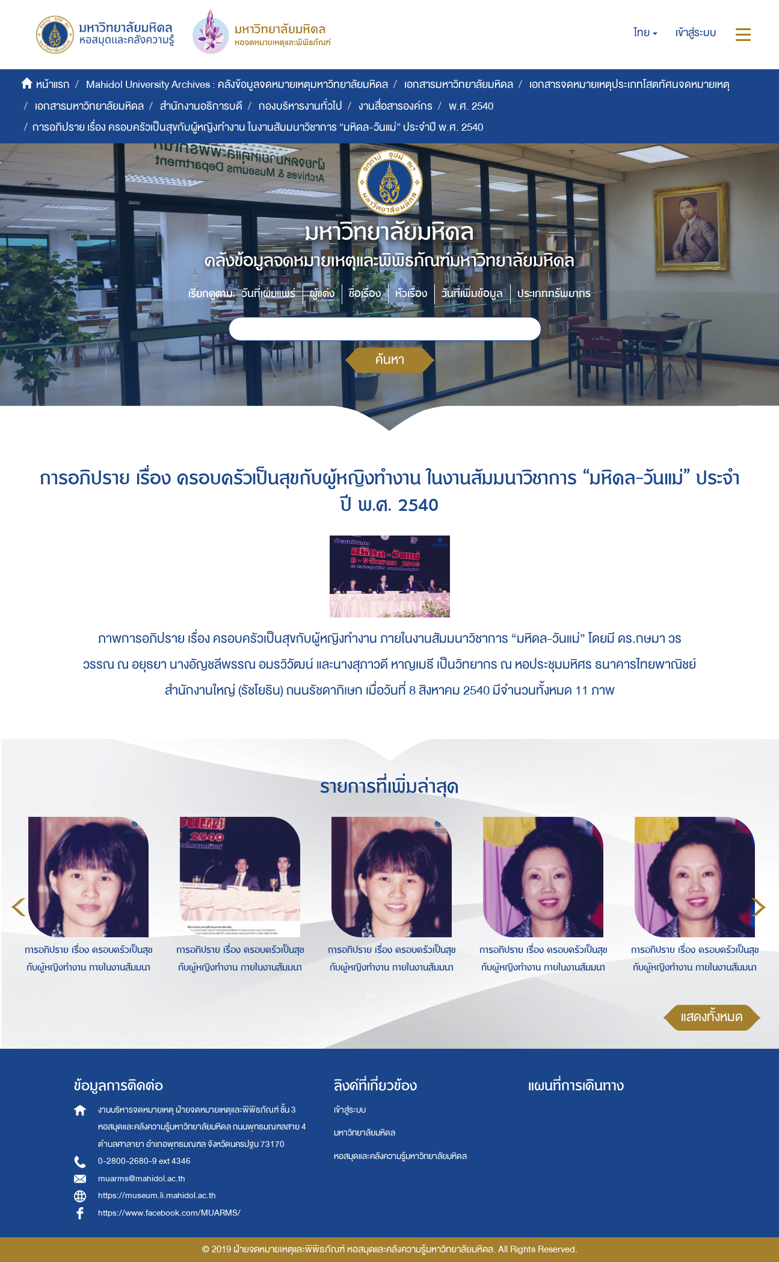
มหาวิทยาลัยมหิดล (364, 1132)
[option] (85, 905)
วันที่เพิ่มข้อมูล (472, 293)
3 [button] (407, 995)
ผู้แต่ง (322, 293)
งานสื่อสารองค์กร (396, 106)
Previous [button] (19, 907)
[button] (646, 33)
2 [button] (389, 995)
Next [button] (759, 907)
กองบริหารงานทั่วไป (300, 106)
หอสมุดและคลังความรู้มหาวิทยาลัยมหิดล (400, 1156)
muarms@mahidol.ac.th (141, 1178)
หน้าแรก (53, 84)
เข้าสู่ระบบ (350, 1109)
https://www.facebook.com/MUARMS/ (169, 1212)
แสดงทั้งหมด (712, 1017)
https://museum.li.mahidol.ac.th (157, 1195)
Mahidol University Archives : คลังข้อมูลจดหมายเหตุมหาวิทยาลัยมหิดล (237, 84)
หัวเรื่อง (411, 293)
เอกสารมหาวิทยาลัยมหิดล (458, 84)
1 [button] (371, 995)
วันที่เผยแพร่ (268, 293)
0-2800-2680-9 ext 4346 (144, 1161)
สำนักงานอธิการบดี (201, 106)
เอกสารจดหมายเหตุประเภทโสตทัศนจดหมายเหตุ (629, 84)
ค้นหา (389, 360)
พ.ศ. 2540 (471, 106)
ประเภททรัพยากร (554, 293)
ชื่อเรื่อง (365, 293)
